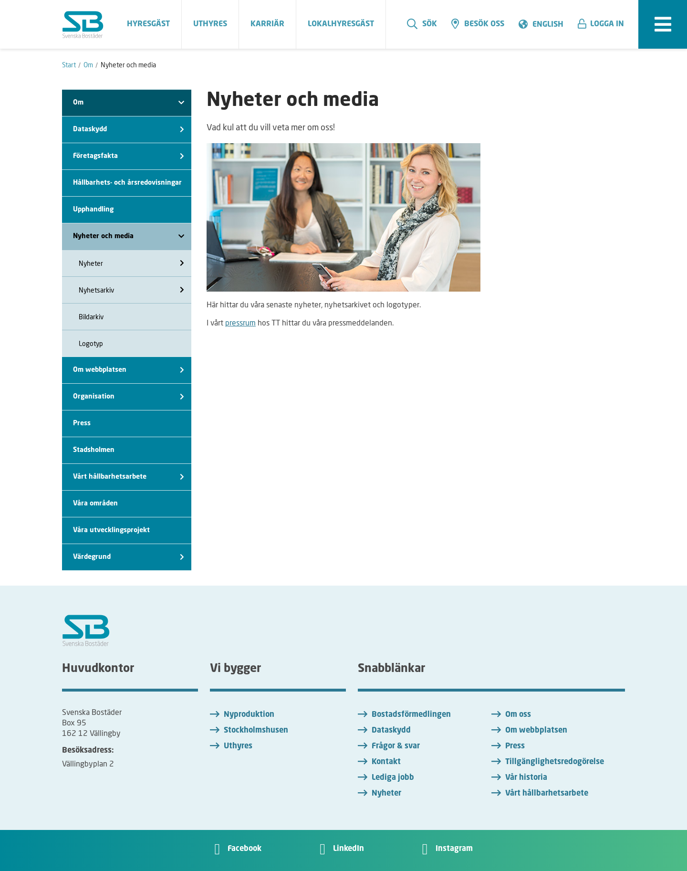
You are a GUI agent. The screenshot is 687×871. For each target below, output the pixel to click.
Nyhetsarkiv (131, 290)
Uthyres (238, 746)
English (547, 25)
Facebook (244, 849)
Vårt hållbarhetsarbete (128, 477)
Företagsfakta (128, 156)
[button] (604, 24)
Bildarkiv (91, 317)
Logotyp (91, 343)
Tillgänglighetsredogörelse (554, 762)
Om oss (518, 715)
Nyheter (131, 263)
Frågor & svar (396, 746)
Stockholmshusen (256, 731)
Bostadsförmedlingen (411, 715)
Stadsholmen (93, 450)
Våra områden (95, 503)
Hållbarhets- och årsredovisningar (127, 182)
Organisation (128, 396)
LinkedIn (348, 849)
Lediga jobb (393, 778)
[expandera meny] (662, 24)
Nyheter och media (128, 236)
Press (82, 423)
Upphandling (93, 209)
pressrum (240, 322)
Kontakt (386, 762)
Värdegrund (128, 557)
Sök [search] (422, 24)
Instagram (454, 849)
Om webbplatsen (128, 370)
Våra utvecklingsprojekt (111, 530)
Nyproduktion (249, 715)
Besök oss (477, 24)
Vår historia (526, 778)
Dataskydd (128, 129)
